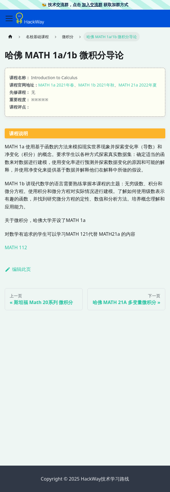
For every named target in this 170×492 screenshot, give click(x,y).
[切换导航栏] (9, 18)
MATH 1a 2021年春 (56, 85)
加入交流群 (92, 4)
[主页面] (10, 36)
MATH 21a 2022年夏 (138, 85)
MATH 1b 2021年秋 (96, 85)
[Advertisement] (85, 415)
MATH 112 (16, 247)
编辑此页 (18, 269)
